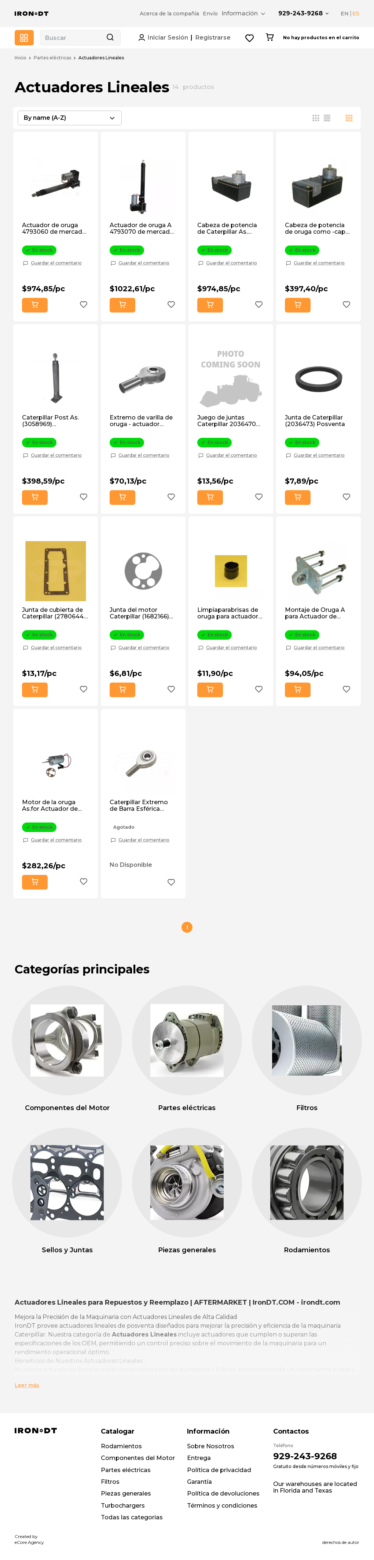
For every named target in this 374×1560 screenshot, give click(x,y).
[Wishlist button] (249, 38)
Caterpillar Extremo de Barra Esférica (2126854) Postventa (140, 806)
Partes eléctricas (52, 57)
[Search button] (110, 37)
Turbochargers (123, 1505)
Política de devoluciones (223, 1493)
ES (355, 13)
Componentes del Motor (138, 1457)
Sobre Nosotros (210, 1446)
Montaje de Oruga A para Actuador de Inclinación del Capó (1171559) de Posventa (317, 613)
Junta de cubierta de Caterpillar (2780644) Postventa (53, 613)
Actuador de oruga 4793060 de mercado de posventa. (54, 229)
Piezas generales (126, 1493)
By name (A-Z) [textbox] (45, 117)
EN (345, 13)
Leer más (27, 1385)
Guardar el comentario (56, 263)
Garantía (199, 1481)
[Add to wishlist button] (83, 305)
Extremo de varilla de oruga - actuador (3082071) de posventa (141, 421)
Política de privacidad (219, 1470)
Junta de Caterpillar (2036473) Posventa (315, 421)
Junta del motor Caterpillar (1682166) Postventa (139, 613)
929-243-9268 (300, 13)
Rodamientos (121, 1446)
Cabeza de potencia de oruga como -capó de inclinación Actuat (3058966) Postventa (317, 229)
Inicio (20, 57)
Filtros (110, 1481)
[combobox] (69, 118)
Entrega (199, 1457)
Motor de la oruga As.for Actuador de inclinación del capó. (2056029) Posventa (52, 806)
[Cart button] (269, 37)
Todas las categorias (132, 1517)
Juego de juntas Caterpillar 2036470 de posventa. (226, 421)
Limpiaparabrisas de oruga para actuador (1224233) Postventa (227, 613)
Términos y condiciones (222, 1505)
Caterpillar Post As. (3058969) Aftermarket (50, 421)
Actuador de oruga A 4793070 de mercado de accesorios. (142, 229)
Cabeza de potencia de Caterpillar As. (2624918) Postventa (228, 229)
